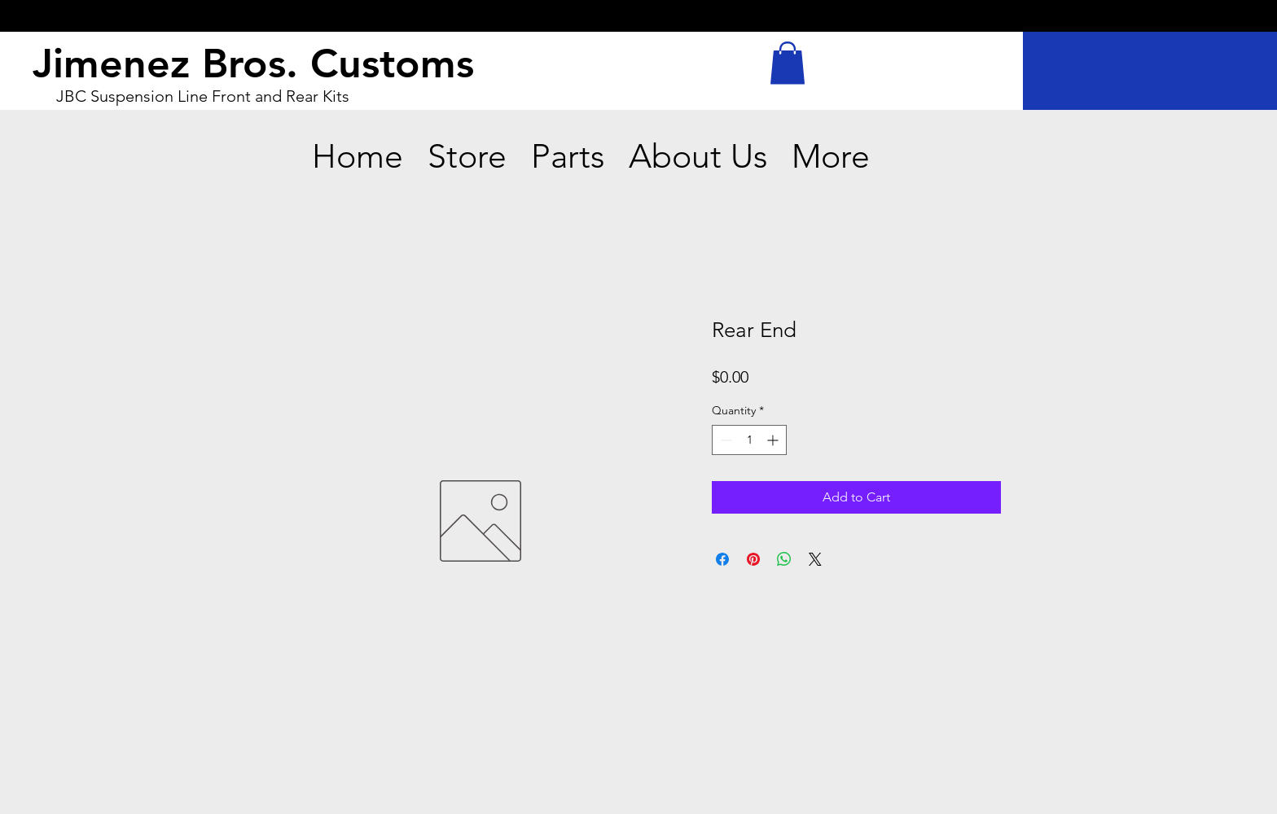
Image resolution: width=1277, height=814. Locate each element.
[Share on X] (815, 559)
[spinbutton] (749, 440)
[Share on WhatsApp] (784, 559)
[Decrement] (724, 440)
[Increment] (774, 440)
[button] (787, 63)
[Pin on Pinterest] (753, 559)
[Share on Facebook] (722, 559)
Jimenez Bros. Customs (253, 63)
